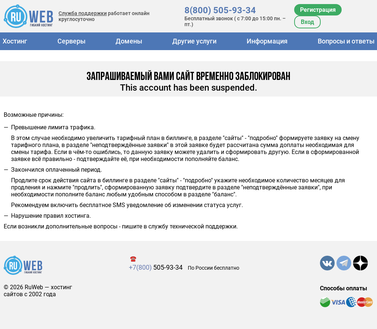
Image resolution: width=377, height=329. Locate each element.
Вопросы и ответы (346, 41)
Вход (307, 21)
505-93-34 (156, 267)
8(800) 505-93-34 (220, 10)
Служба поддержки (83, 13)
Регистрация (318, 9)
